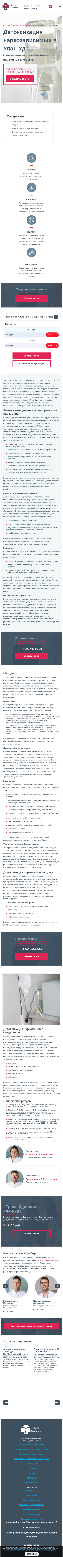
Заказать (52, 335)
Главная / (8, 25)
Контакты (31, 1472)
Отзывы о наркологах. (46, 1260)
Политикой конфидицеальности (18, 1550)
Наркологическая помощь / (24, 25)
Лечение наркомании (31, 1513)
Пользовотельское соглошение (32, 1453)
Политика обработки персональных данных (31, 1449)
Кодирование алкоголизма (31, 1518)
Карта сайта (31, 1477)
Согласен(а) (32, 1554)
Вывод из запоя (31, 1495)
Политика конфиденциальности (31, 1444)
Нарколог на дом (31, 1490)
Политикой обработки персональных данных (15, 1549)
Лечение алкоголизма (31, 1509)
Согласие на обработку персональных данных (31, 1458)
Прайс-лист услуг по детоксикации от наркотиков (32, 317)
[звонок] (60, 6)
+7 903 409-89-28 (30, 8)
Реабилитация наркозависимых (31, 1504)
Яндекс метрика (31, 1463)
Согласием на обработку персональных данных (36, 1549)
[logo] (31, 1429)
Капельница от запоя (31, 1499)
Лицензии (31, 1467)
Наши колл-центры (31, 1482)
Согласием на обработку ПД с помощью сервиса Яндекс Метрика (40, 1550)
